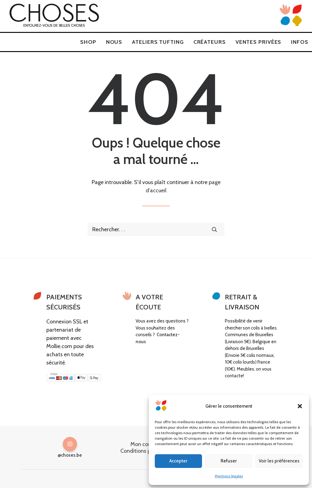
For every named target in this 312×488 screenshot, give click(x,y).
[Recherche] (156, 229)
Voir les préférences (279, 461)
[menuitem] (88, 42)
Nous (114, 42)
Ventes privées (259, 42)
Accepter (178, 461)
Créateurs (209, 42)
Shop (88, 42)
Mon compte (145, 444)
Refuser (229, 461)
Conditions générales (145, 451)
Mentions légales (229, 476)
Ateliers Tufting (157, 42)
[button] (300, 406)
